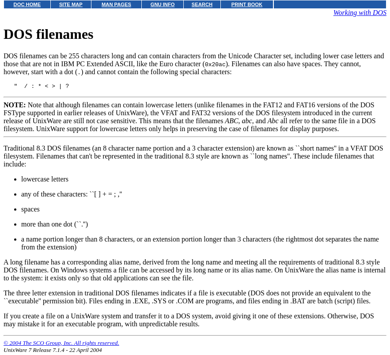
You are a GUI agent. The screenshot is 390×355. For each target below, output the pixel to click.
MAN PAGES (116, 4)
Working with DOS (359, 12)
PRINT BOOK (246, 4)
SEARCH (202, 4)
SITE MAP (71, 4)
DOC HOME (27, 4)
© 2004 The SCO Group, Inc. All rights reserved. (61, 344)
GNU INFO (163, 4)
